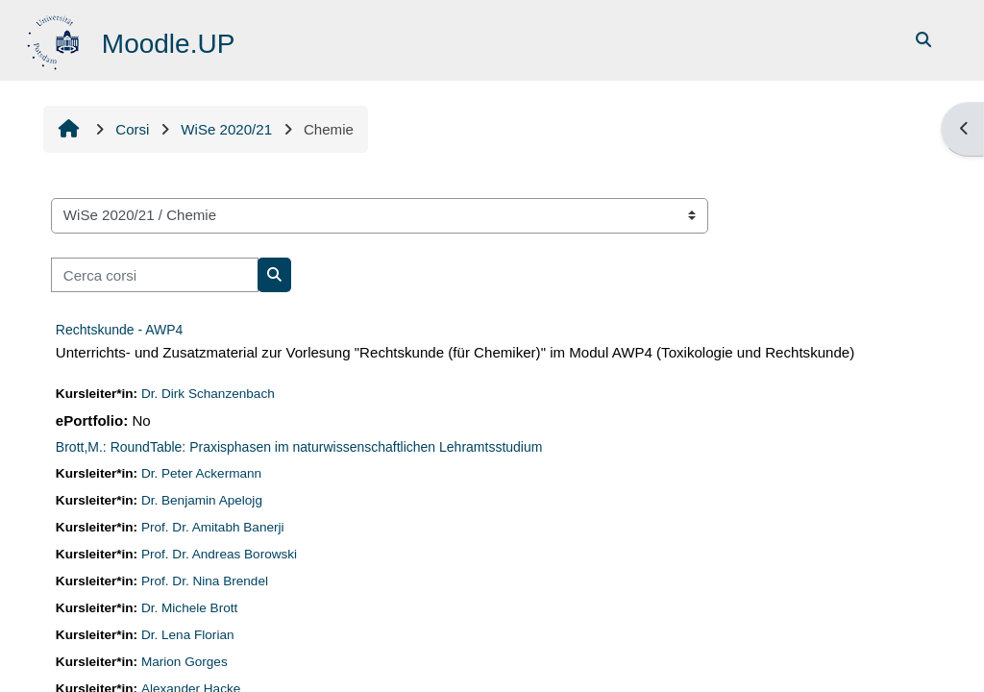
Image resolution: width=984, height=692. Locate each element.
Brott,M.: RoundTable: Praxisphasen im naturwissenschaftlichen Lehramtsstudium (299, 447)
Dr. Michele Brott (189, 608)
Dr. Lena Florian (187, 635)
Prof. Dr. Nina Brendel (204, 581)
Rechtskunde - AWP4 (120, 329)
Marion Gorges (184, 662)
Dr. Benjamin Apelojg (201, 500)
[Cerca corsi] (154, 275)
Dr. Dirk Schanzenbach (208, 393)
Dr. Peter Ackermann (201, 473)
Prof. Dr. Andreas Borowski (219, 554)
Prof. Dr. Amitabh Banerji (212, 527)
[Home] (55, 39)
